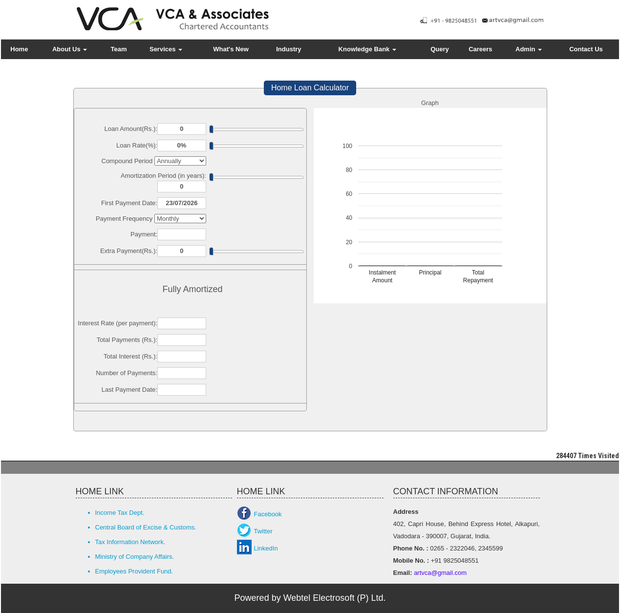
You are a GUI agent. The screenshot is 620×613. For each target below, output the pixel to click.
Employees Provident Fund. (134, 571)
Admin (528, 49)
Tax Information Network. (130, 542)
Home (19, 49)
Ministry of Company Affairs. (134, 556)
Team (119, 49)
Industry (288, 49)
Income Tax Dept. (120, 512)
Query (439, 49)
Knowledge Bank (367, 49)
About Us (69, 49)
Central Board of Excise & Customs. (145, 527)
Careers (480, 49)
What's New (230, 49)
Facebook (268, 514)
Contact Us (586, 49)
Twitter (263, 531)
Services (166, 49)
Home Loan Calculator (310, 88)
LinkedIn (266, 548)
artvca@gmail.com (439, 572)
